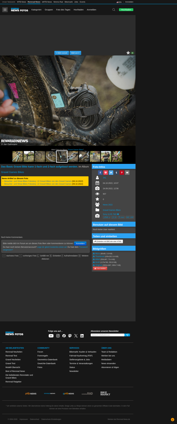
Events (82, 2)
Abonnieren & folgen (110, 367)
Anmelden (129, 2)
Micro (97, 253)
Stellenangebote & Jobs (79, 359)
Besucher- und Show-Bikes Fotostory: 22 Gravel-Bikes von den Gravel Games (37, 181)
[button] (118, 214)
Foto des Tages (63, 9)
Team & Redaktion (109, 352)
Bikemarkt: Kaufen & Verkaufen (82, 352)
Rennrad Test (11, 356)
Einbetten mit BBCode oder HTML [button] (107, 241)
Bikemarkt (69, 2)
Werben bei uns (108, 356)
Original (98, 265)
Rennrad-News (34, 2)
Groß (97, 262)
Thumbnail (99, 256)
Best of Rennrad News (15, 371)
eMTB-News (47, 2)
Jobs (76, 2)
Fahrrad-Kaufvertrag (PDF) (81, 356)
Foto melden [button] (100, 268)
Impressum (24, 419)
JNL (104, 178)
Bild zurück (61, 53)
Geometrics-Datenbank (47, 359)
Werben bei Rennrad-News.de (119, 419)
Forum (40, 352)
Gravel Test (10, 363)
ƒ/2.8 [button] (114, 217)
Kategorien (36, 9)
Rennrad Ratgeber (13, 382)
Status (72, 367)
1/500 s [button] (106, 217)
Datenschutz (34, 419)
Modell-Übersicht (13, 367)
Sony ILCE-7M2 (110, 214)
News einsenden (108, 363)
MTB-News (21, 2)
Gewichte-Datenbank (46, 363)
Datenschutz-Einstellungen (51, 419)
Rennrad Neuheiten (14, 352)
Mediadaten (106, 359)
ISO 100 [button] (129, 217)
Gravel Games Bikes (75, 150)
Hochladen (79, 9)
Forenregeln (42, 356)
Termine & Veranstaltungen (81, 363)
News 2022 (108, 205)
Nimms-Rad (58, 2)
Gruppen (49, 9)
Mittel (97, 259)
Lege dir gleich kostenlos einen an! (52, 247)
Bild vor (75, 53)
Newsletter (74, 371)
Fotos (39, 367)
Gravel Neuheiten (13, 359)
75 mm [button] (121, 217)
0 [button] (132, 53)
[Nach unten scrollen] (172, 419)
